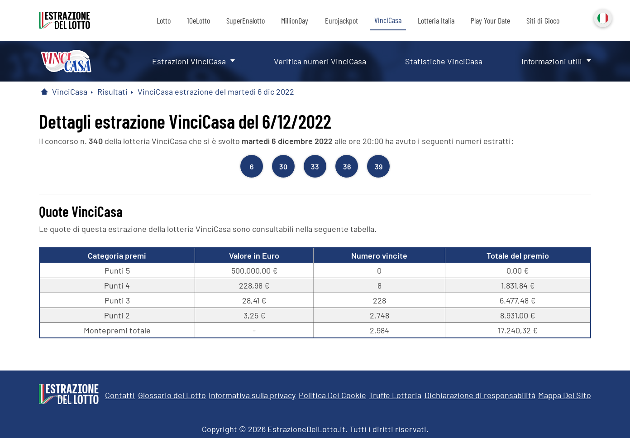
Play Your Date (490, 20)
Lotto (164, 20)
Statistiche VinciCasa (443, 61)
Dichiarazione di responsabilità (480, 395)
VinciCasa (387, 20)
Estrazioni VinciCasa (189, 61)
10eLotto (198, 20)
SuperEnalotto (245, 20)
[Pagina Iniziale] (44, 91)
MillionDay (294, 20)
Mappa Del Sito (564, 395)
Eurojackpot (341, 20)
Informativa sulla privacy (252, 395)
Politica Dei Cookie (332, 395)
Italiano (601, 17)
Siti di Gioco (542, 20)
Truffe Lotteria (395, 395)
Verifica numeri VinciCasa (320, 61)
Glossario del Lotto (172, 395)
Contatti (120, 395)
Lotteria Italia (436, 20)
